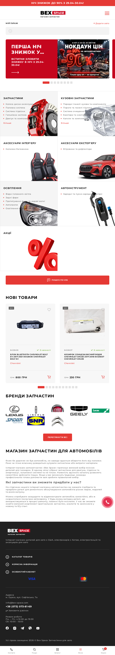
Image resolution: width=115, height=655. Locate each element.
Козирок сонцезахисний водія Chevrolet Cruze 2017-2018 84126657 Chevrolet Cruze (84, 356)
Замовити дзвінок (17, 610)
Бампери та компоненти (77, 115)
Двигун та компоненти (18, 118)
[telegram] (22, 628)
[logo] (53, 13)
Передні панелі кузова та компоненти (84, 104)
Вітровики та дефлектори (77, 149)
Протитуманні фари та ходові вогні (25, 201)
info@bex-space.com (17, 602)
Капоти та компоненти (75, 118)
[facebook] (7, 628)
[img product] (30, 324)
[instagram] (14, 628)
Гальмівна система (16, 115)
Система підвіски (15, 111)
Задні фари (12, 197)
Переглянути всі (57, 437)
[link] (57, 58)
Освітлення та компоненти (21, 208)
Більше (7, 123)
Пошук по (57, 280)
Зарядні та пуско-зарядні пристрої (82, 194)
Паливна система (15, 107)
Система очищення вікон (77, 111)
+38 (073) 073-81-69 (19, 606)
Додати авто (101, 23)
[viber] (30, 628)
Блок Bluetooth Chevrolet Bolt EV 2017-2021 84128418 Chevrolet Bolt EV (29, 356)
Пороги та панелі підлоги (77, 107)
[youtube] (38, 628)
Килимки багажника (17, 149)
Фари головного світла (18, 194)
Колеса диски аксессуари (20, 104)
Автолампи (12, 205)
